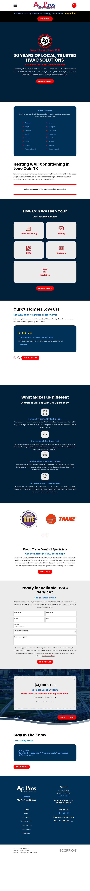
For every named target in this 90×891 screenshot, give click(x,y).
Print (52, 765)
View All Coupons (67, 780)
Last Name (49, 675)
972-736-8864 (26, 863)
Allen (50, 186)
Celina (27, 197)
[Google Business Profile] (64, 876)
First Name (17, 675)
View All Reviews (30, 420)
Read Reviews (44, 19)
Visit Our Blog (22, 830)
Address (16, 687)
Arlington (52, 190)
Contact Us (45, 635)
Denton (51, 204)
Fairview (51, 208)
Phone (16, 681)
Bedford (28, 193)
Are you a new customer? (21, 693)
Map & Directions (64, 859)
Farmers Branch (30, 212)
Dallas (27, 204)
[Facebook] (59, 876)
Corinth (51, 201)
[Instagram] (68, 876)
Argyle (27, 190)
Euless (27, 208)
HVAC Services (26, 888)
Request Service (45, 81)
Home (26, 876)
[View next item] (18, 420)
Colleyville (52, 197)
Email (47, 681)
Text (37, 765)
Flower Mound (54, 212)
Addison (28, 186)
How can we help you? (20, 700)
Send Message (45, 725)
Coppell (27, 201)
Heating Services (26, 884)
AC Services (26, 880)
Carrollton (52, 193)
